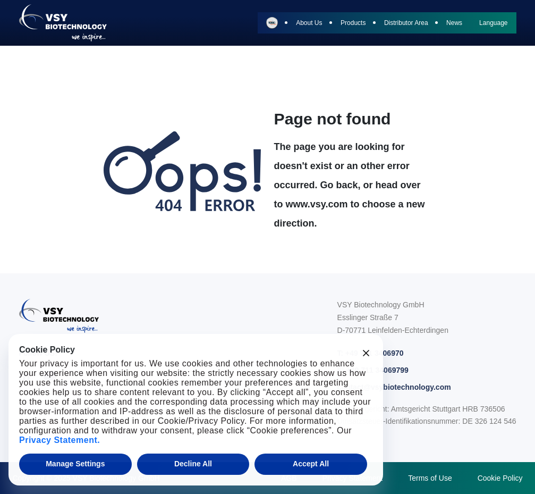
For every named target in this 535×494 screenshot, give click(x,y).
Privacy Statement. (59, 440)
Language (493, 23)
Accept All (311, 463)
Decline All (193, 463)
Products (353, 23)
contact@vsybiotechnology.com (394, 387)
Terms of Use (430, 478)
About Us (309, 23)
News (454, 23)
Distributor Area (406, 23)
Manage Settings (75, 463)
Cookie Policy (500, 478)
